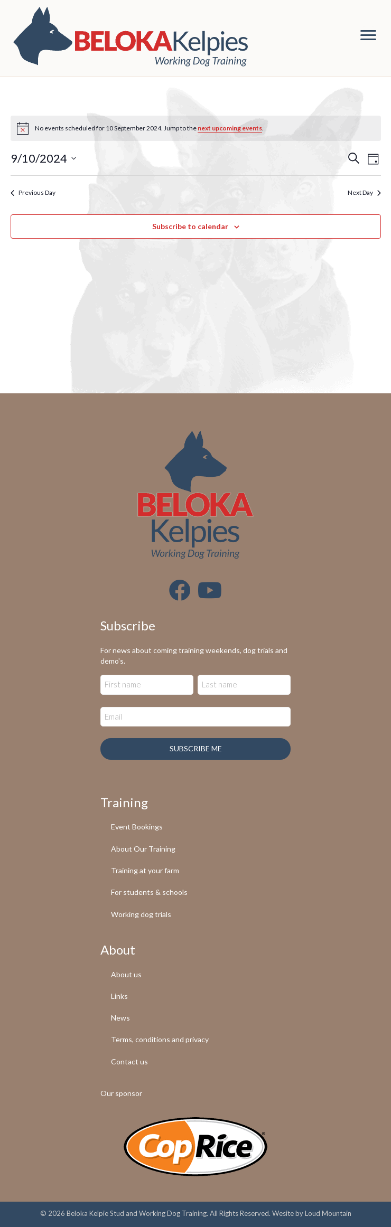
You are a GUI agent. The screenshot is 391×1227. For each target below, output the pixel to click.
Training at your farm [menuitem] (145, 870)
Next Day (364, 192)
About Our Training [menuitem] (143, 848)
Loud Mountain (328, 1213)
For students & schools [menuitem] (149, 892)
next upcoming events (230, 128)
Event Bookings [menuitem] (137, 826)
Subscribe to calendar (190, 226)
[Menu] (368, 35)
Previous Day (33, 192)
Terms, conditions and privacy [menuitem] (160, 1039)
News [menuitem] (120, 1017)
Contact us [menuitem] (129, 1061)
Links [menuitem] (119, 996)
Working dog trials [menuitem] (141, 914)
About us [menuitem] (126, 974)
